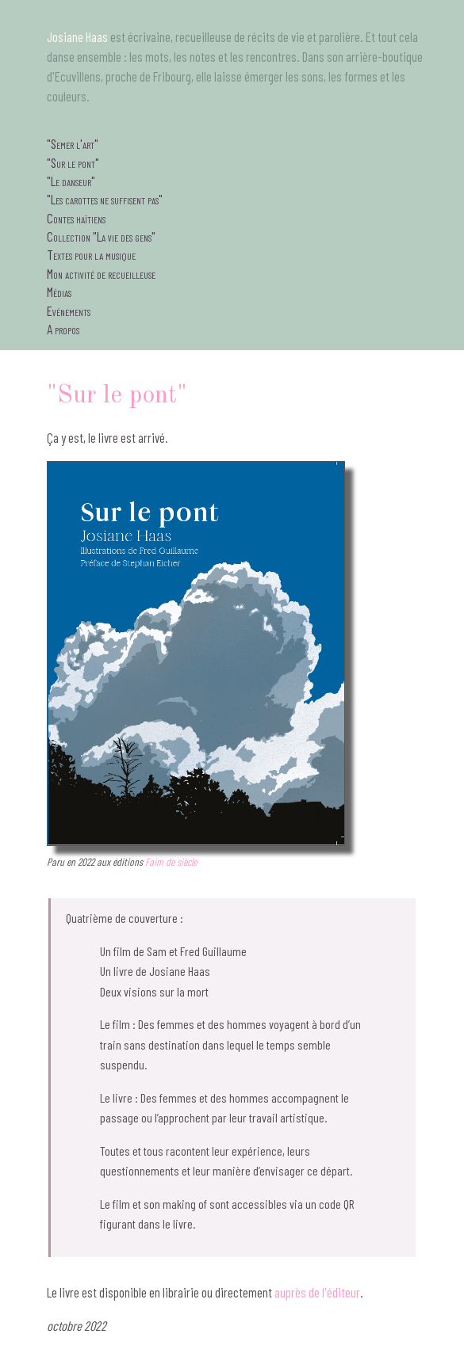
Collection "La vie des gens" (101, 236)
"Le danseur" (71, 181)
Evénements (68, 310)
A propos (63, 329)
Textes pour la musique (91, 254)
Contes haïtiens (76, 218)
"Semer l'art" (72, 143)
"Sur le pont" (73, 162)
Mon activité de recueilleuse (101, 273)
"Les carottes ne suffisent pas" (105, 199)
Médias (59, 291)
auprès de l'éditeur (317, 1292)
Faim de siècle (171, 862)
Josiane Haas (77, 36)
